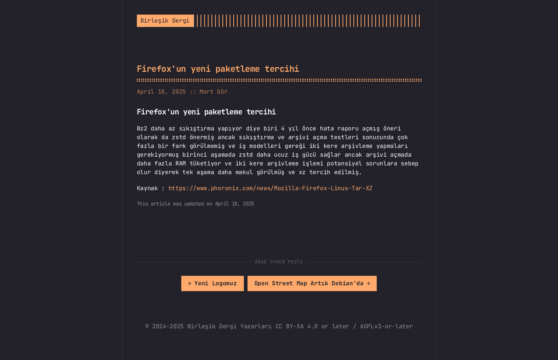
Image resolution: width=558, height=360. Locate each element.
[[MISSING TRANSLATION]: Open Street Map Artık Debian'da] (312, 283)
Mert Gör (213, 91)
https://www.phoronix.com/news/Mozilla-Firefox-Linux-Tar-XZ (271, 188)
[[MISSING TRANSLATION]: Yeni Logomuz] (212, 283)
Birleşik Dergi (165, 20)
